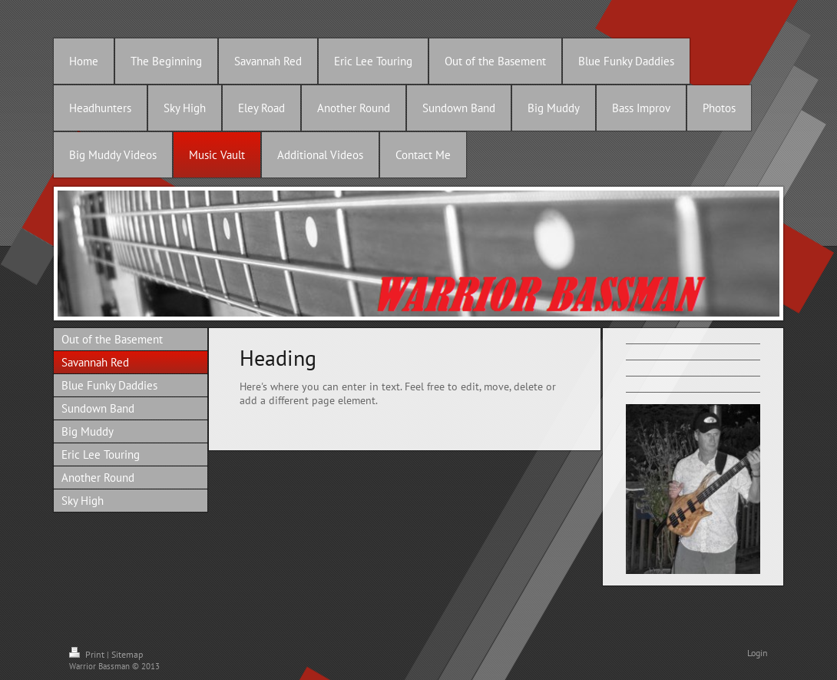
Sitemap (127, 654)
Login (757, 652)
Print (88, 654)
